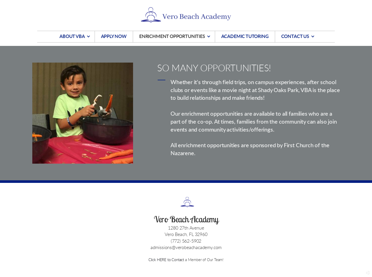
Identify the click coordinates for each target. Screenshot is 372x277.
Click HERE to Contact (166, 260)
